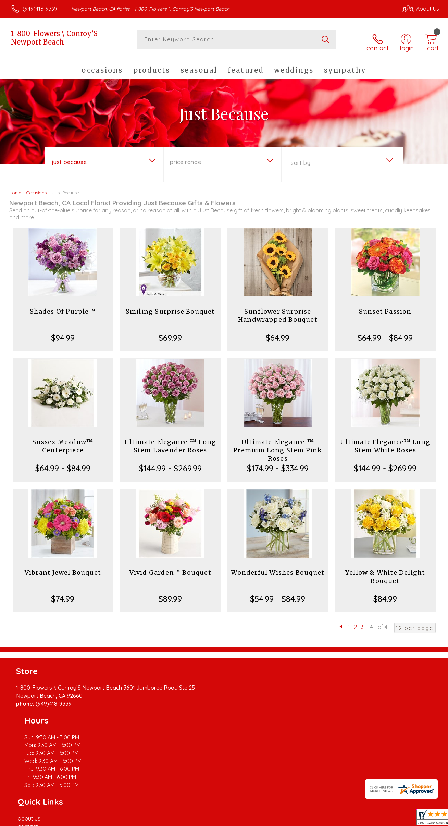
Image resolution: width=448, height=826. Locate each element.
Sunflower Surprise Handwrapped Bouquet (278, 311)
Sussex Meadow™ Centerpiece (62, 441)
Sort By (300, 158)
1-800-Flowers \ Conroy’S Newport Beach (54, 37)
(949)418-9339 (40, 8)
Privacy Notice (328, 819)
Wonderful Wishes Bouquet (277, 568)
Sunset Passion (385, 307)
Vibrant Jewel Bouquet (63, 568)
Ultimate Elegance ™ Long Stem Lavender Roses (170, 441)
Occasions (36, 188)
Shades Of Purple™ (63, 307)
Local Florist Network (377, 819)
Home (15, 188)
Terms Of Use (287, 819)
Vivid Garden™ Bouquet (170, 568)
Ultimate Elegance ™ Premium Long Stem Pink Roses (277, 445)
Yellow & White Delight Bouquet (385, 572)
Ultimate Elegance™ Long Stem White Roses (385, 441)
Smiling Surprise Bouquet (170, 307)
